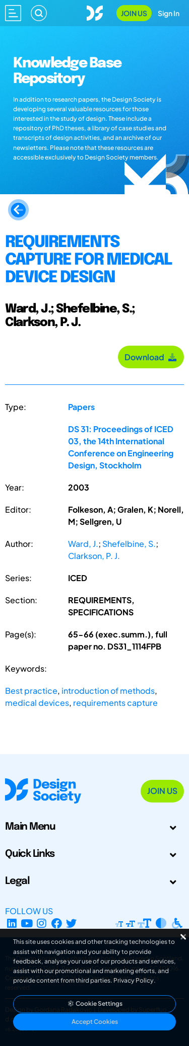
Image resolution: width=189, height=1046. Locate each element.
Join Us (134, 13)
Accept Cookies (95, 1021)
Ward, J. (83, 543)
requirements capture (115, 702)
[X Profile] (72, 923)
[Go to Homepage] (95, 12)
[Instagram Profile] (41, 923)
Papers (81, 406)
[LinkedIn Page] (12, 923)
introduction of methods (108, 690)
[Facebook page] (57, 923)
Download (150, 357)
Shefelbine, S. (129, 543)
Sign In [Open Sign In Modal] (168, 13)
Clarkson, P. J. (94, 555)
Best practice (31, 690)
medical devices (37, 702)
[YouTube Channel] (27, 923)
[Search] (39, 13)
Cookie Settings (94, 1003)
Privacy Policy (133, 980)
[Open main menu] (13, 13)
